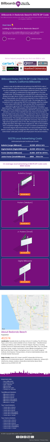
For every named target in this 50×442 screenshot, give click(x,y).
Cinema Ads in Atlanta (9, 420)
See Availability (25, 194)
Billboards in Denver (8, 396)
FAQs (4, 384)
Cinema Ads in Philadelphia (11, 426)
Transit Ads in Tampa (9, 415)
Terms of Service (34, 440)
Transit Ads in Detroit (9, 410)
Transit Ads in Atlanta (9, 407)
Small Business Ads (8, 383)
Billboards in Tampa (8, 402)
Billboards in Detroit (8, 397)
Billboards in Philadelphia (10, 400)
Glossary (9, 384)
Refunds (13, 389)
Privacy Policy (44, 440)
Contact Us (6, 389)
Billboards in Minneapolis (10, 399)
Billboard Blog (7, 386)
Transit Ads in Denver (9, 409)
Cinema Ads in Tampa (9, 428)
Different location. (36, 39)
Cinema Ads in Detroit (9, 423)
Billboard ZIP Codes (8, 388)
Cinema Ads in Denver (9, 422)
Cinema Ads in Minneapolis (11, 425)
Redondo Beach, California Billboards (29, 80)
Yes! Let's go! (11, 39)
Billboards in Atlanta (8, 394)
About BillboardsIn (8, 381)
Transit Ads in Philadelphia (10, 413)
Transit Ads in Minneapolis (10, 412)
